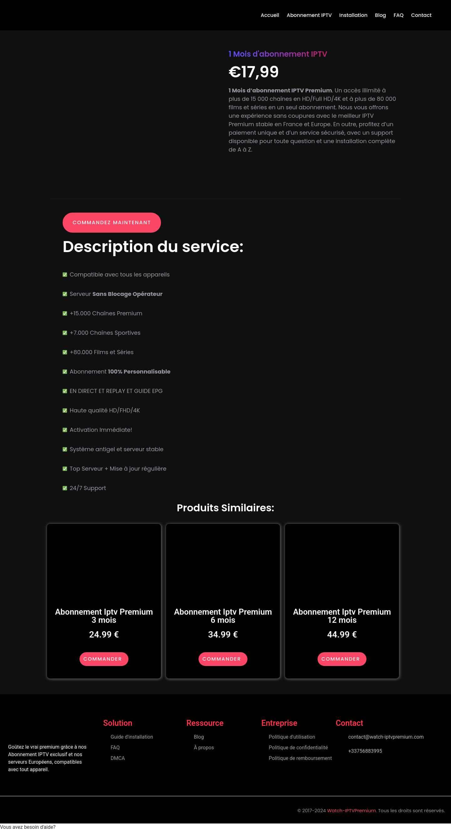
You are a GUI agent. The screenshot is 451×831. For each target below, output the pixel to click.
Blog (380, 15)
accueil (270, 15)
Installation (353, 15)
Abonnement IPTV (309, 15)
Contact (421, 15)
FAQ (399, 15)
